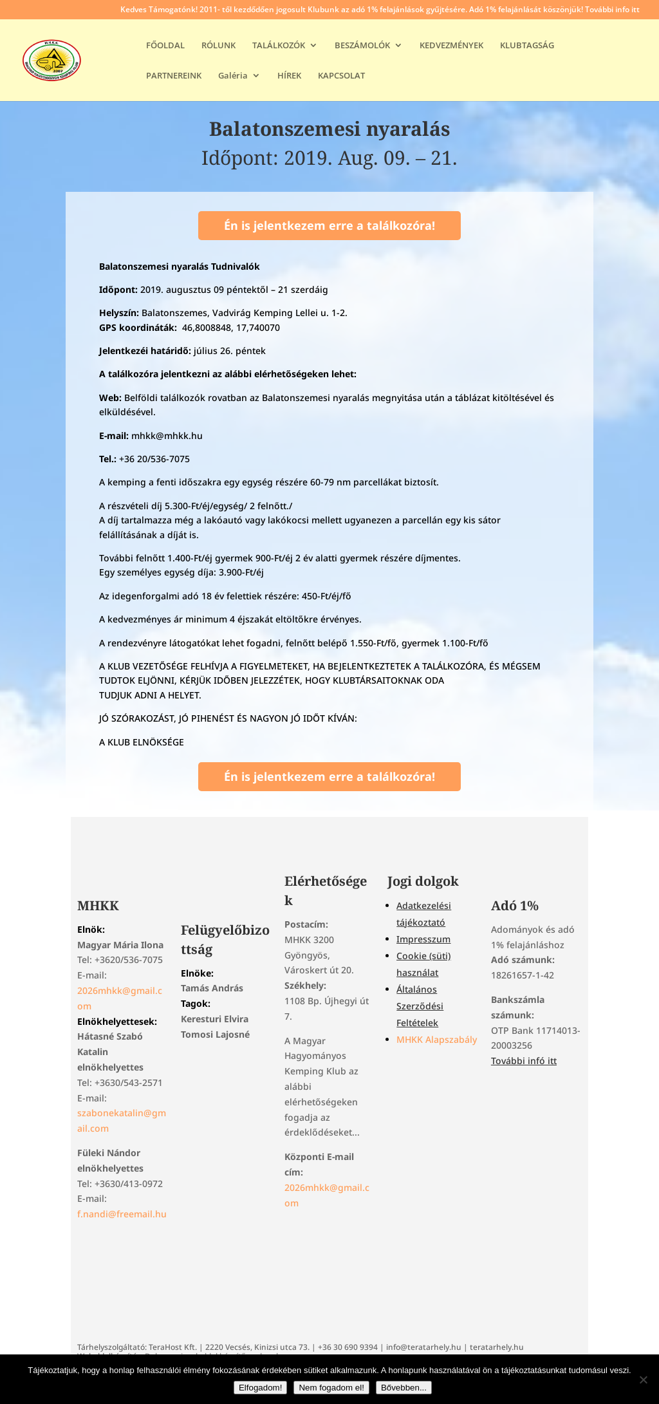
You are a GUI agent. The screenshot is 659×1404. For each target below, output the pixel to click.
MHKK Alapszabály (436, 1039)
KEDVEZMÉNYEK (451, 46)
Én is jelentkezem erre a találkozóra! (329, 225)
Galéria (233, 76)
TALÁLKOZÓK (278, 46)
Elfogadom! (260, 1387)
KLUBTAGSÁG (527, 46)
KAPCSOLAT (341, 76)
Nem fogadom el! (331, 1387)
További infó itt (524, 1060)
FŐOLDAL (165, 46)
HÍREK (289, 76)
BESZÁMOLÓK (362, 46)
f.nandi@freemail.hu (122, 1214)
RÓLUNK (218, 46)
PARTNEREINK (173, 76)
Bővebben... (404, 1387)
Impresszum (423, 939)
